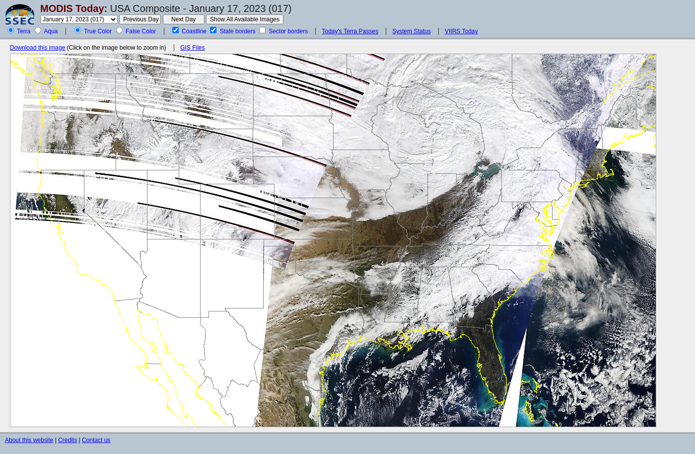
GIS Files (192, 47)
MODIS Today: (73, 8)
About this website (29, 440)
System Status (411, 31)
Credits (67, 440)
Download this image (37, 47)
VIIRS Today (461, 31)
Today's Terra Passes (350, 31)
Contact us (96, 440)
